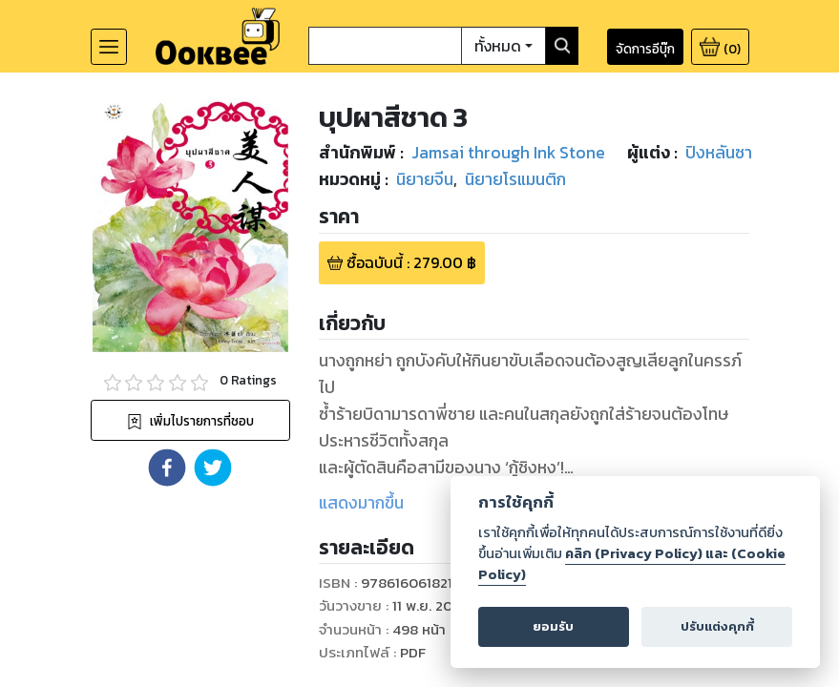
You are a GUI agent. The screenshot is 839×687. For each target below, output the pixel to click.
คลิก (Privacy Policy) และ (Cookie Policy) (631, 563)
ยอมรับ (554, 626)
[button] (167, 467)
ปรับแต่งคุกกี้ (716, 626)
